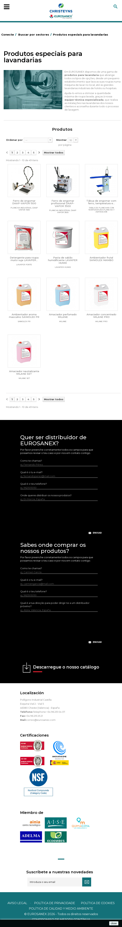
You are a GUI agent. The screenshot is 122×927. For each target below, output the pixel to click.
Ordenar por (14, 139)
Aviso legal (17, 903)
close (114, 923)
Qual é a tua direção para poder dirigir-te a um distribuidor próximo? (54, 604)
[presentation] (61, 520)
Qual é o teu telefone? (33, 483)
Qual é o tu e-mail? (31, 472)
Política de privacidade (54, 903)
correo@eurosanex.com (41, 719)
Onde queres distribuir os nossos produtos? (46, 495)
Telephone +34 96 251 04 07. (49, 711)
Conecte (9, 34)
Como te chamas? (31, 460)
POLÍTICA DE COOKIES (98, 903)
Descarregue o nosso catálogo (66, 668)
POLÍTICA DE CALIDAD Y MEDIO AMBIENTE (61, 908)
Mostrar (61, 139)
